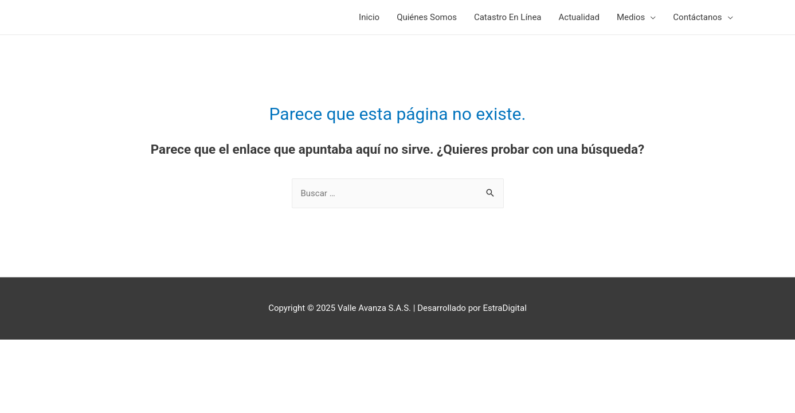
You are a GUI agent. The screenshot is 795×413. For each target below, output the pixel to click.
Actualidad (579, 17)
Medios (631, 17)
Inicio (369, 17)
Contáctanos (697, 17)
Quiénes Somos (427, 17)
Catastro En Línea (508, 17)
